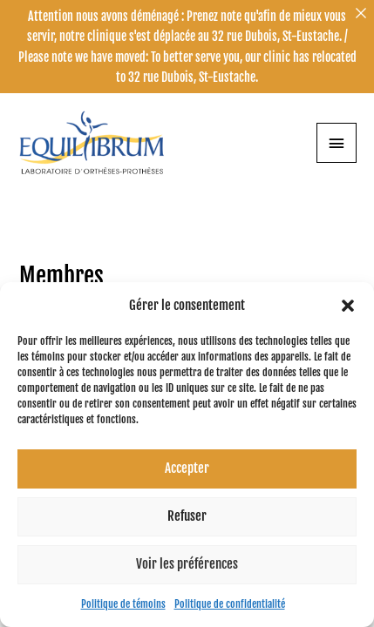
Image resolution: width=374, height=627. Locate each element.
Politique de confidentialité (229, 603)
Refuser (187, 516)
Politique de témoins (123, 603)
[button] (348, 305)
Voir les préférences (187, 564)
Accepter (187, 468)
